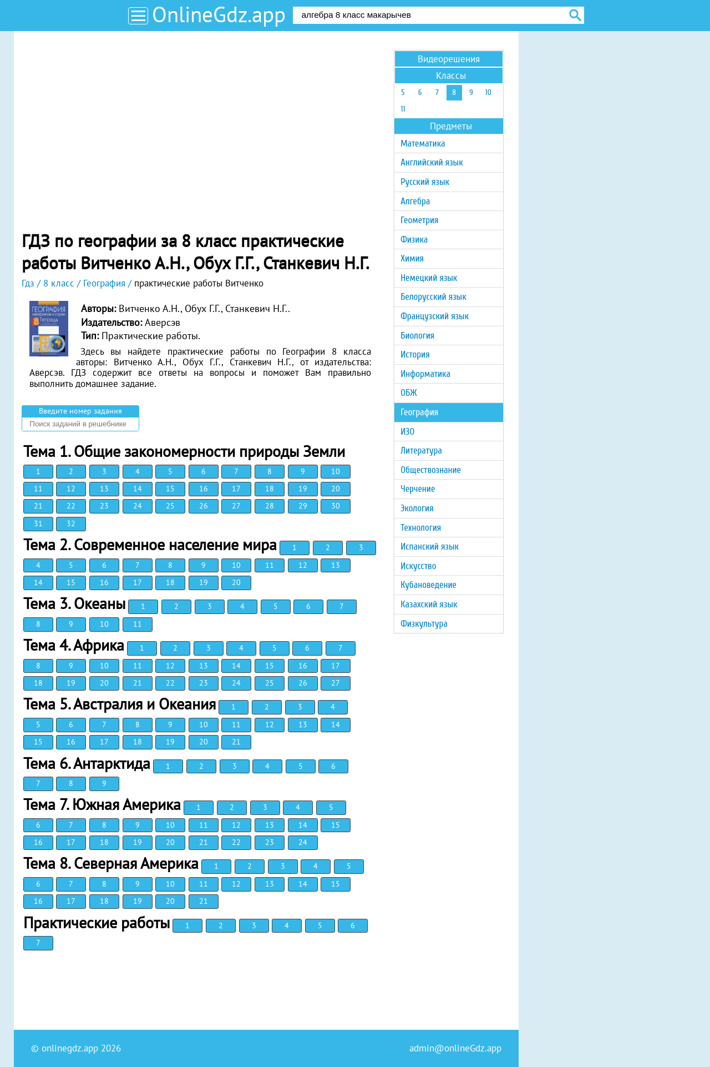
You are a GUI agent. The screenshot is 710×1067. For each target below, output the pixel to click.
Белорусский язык (433, 296)
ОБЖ (408, 392)
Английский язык (431, 162)
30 (335, 506)
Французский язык (434, 316)
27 (236, 506)
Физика (414, 239)
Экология (416, 508)
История (414, 354)
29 (302, 506)
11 (38, 489)
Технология (420, 527)
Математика (422, 143)
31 (38, 524)
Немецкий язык (428, 278)
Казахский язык (428, 604)
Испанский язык (429, 546)
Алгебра (415, 201)
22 (71, 506)
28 (269, 506)
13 (104, 489)
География (419, 412)
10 (335, 471)
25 (170, 506)
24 (137, 506)
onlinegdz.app (70, 1048)
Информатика (425, 374)
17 (236, 489)
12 (71, 489)
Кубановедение (428, 585)
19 (302, 489)
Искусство (418, 566)
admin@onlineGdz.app (455, 1048)
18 (269, 489)
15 (170, 489)
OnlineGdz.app (219, 14)
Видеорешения (449, 59)
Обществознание (430, 470)
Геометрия (419, 220)
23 (104, 506)
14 (137, 489)
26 (203, 506)
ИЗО (407, 431)
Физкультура (424, 623)
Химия (412, 258)
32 (71, 524)
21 (38, 506)
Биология (417, 335)
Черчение (417, 489)
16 (203, 489)
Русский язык (424, 182)
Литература (421, 450)
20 (335, 489)
